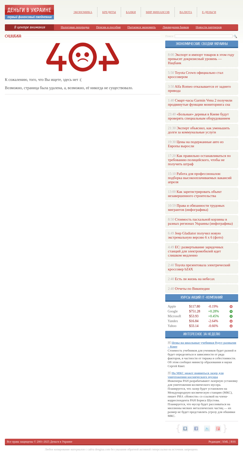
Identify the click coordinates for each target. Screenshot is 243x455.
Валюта (186, 12)
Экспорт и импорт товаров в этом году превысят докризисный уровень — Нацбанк (201, 59)
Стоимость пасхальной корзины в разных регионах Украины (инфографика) (200, 221)
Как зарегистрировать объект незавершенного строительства (195, 194)
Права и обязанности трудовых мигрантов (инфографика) (196, 208)
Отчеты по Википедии (192, 289)
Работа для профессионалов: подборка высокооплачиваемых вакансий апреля (200, 178)
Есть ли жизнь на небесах (195, 279)
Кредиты (109, 12)
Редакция (214, 441)
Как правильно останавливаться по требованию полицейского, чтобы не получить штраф (199, 160)
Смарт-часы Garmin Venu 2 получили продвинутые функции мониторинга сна (200, 102)
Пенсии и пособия (108, 27)
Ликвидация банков (176, 27)
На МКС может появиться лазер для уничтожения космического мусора (196, 375)
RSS (233, 441)
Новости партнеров (209, 27)
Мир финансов (158, 12)
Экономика (82, 12)
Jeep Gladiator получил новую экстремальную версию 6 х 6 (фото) (195, 235)
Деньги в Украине (61, 441)
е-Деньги (209, 12)
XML (225, 441)
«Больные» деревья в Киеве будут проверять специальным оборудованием (199, 116)
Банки (131, 12)
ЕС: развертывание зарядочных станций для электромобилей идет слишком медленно (195, 251)
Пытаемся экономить (141, 27)
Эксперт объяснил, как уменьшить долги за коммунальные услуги (199, 130)
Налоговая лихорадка (75, 27)
